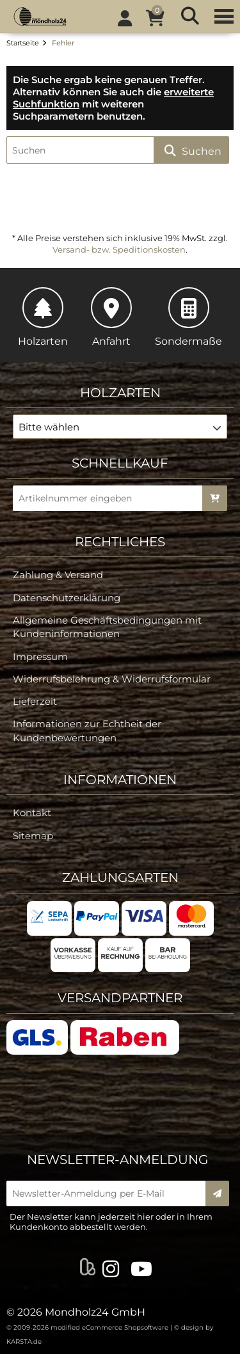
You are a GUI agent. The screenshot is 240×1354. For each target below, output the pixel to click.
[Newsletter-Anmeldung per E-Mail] (110, 1193)
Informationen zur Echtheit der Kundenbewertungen (87, 730)
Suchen (191, 150)
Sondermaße (188, 317)
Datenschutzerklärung (66, 598)
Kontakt (32, 813)
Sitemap (33, 836)
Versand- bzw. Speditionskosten (119, 249)
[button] (120, 426)
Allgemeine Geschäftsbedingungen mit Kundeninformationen (107, 627)
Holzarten (43, 317)
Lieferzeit (35, 701)
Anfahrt (111, 317)
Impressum (40, 656)
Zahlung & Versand (58, 575)
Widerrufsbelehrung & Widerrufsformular (112, 679)
